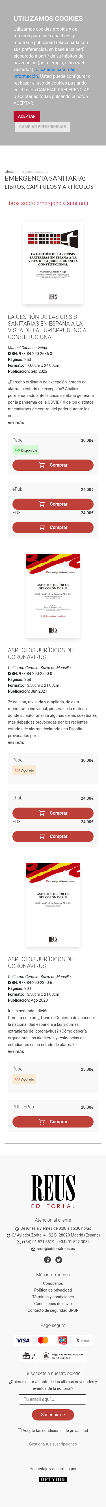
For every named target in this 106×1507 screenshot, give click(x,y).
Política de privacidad (53, 1290)
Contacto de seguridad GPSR (53, 1310)
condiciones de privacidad (65, 1430)
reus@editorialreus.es (53, 1248)
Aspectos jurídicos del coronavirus (42, 653)
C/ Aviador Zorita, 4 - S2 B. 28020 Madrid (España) (53, 1235)
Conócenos (53, 1283)
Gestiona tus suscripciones (53, 1444)
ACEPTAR (27, 116)
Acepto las (55, 1430)
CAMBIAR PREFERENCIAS (42, 126)
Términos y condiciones (53, 1297)
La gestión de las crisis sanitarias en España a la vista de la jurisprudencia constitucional (47, 326)
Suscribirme (53, 1414)
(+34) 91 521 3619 (35, 1242)
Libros (9, 172)
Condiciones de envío (53, 1303)
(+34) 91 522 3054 (73, 1242)
